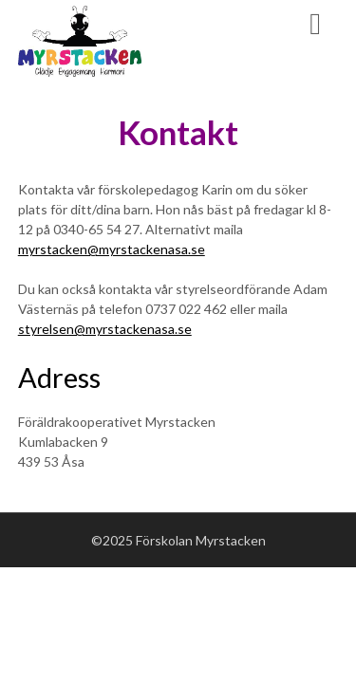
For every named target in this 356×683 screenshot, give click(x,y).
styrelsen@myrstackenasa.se (105, 329)
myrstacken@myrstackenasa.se (111, 249)
